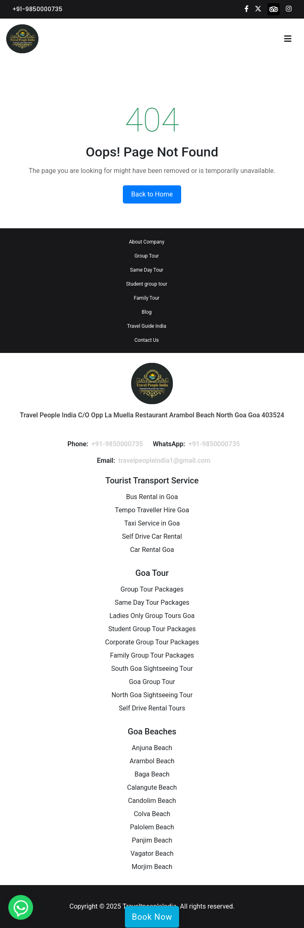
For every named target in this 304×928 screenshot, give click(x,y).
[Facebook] (246, 8)
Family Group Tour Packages (152, 655)
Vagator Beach (151, 853)
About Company (147, 242)
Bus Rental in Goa (152, 497)
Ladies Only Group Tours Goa (151, 616)
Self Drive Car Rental (152, 536)
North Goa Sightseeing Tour (151, 695)
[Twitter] (258, 8)
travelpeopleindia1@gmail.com (164, 460)
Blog (147, 312)
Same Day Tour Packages (152, 602)
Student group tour (147, 284)
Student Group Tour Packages (152, 629)
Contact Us (146, 340)
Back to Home (151, 194)
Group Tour (146, 256)
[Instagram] (289, 8)
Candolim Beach (152, 801)
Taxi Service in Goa (152, 523)
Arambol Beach (152, 761)
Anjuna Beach (152, 748)
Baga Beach (152, 774)
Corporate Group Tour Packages (152, 642)
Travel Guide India (146, 326)
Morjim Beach (152, 867)
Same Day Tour (146, 270)
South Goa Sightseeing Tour (152, 668)
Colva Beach (152, 814)
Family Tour (147, 298)
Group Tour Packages (151, 589)
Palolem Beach (152, 827)
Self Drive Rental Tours (152, 708)
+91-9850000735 (37, 9)
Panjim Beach (152, 840)
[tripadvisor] (274, 9)
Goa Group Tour (152, 682)
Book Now (152, 917)
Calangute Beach (152, 787)
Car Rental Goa (152, 550)
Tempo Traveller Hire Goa (152, 510)
